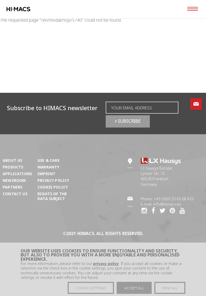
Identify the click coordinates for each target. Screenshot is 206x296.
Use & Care (48, 160)
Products (13, 167)
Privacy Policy (53, 180)
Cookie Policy (52, 187)
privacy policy (106, 265)
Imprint (46, 173)
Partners (12, 187)
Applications (17, 173)
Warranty (48, 167)
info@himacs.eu (167, 204)
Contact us (15, 193)
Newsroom (14, 180)
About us (12, 160)
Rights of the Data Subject (52, 196)
